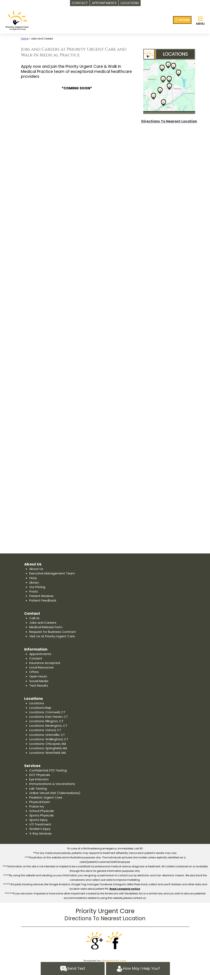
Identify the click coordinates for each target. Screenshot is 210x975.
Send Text (72, 968)
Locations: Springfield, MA (48, 748)
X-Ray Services (40, 833)
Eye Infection (39, 779)
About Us (36, 569)
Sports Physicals (41, 815)
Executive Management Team (52, 573)
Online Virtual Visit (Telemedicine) (54, 793)
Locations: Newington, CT (48, 725)
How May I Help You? (138, 968)
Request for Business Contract (52, 632)
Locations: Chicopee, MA (47, 744)
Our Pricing (37, 587)
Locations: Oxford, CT (45, 730)
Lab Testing (38, 788)
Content (35, 658)
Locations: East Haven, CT (48, 716)
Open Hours (38, 676)
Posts (33, 591)
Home (24, 38)
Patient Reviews (41, 596)
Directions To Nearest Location (105, 918)
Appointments (40, 654)
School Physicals (41, 811)
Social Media (38, 681)
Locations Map (40, 708)
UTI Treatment (40, 824)
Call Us (34, 618)
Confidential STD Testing (48, 770)
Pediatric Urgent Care (45, 797)
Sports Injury (38, 820)
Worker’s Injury (39, 829)
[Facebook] (115, 940)
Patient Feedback (42, 600)
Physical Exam (39, 802)
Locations (36, 703)
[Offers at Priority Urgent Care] (182, 20)
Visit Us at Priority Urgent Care (52, 636)
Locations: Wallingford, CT (48, 739)
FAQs (33, 578)
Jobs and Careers (42, 622)
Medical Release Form (45, 627)
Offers (34, 672)
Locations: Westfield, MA (47, 752)
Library (34, 582)
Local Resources (41, 667)
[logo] (17, 20)
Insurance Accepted (44, 663)
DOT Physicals (39, 775)
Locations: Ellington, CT (46, 721)
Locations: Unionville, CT (47, 735)
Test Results (38, 685)
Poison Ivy (36, 806)
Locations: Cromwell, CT (47, 712)
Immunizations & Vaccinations (52, 784)
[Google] (95, 940)
